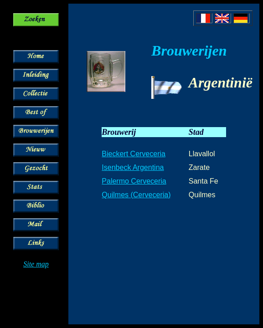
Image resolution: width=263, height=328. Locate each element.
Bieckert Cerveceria (133, 154)
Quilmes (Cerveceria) (136, 195)
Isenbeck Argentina (133, 167)
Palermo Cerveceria (134, 181)
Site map (36, 264)
